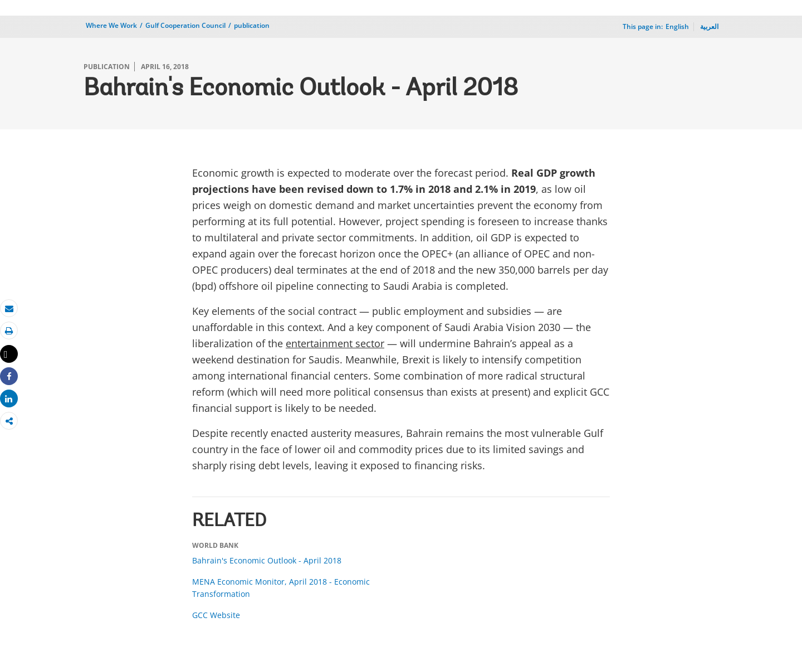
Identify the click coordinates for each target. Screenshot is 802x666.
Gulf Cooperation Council (185, 25)
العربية (709, 26)
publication (252, 25)
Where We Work (111, 25)
